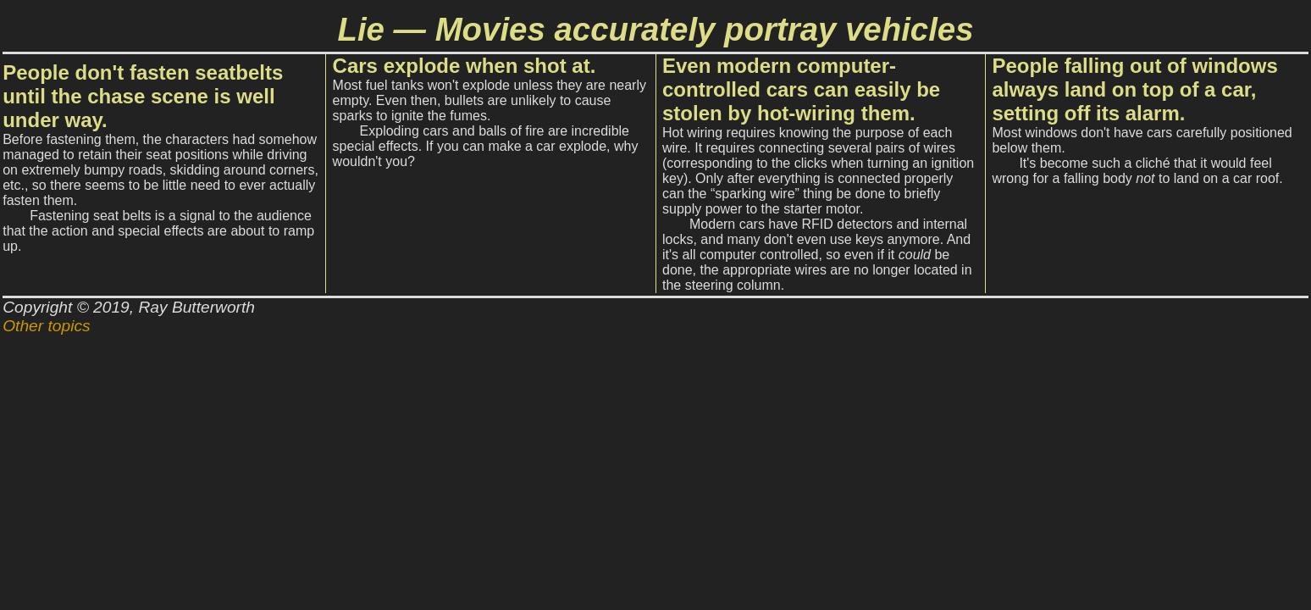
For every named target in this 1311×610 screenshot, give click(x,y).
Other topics (46, 326)
